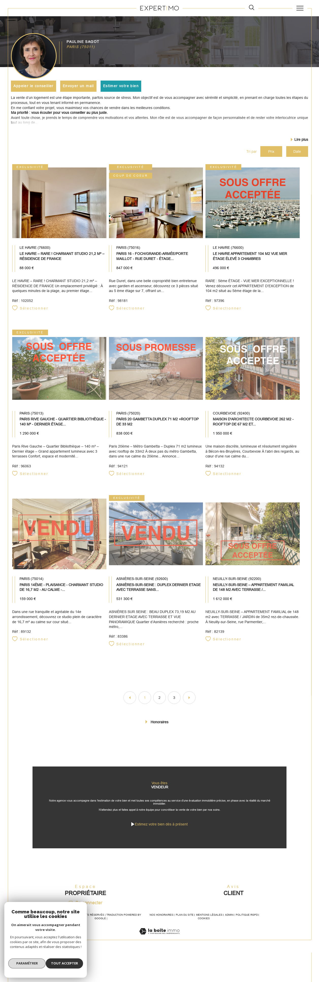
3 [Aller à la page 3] (174, 703)
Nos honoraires (161, 928)
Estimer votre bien (121, 86)
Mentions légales (209, 928)
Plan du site (185, 928)
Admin (229, 928)
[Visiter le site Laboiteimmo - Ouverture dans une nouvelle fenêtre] (159, 950)
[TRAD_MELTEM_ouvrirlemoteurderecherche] (251, 8)
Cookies (204, 931)
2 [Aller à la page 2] (159, 703)
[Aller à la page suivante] (189, 703)
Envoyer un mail (78, 86)
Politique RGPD (247, 928)
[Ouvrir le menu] (299, 8)
